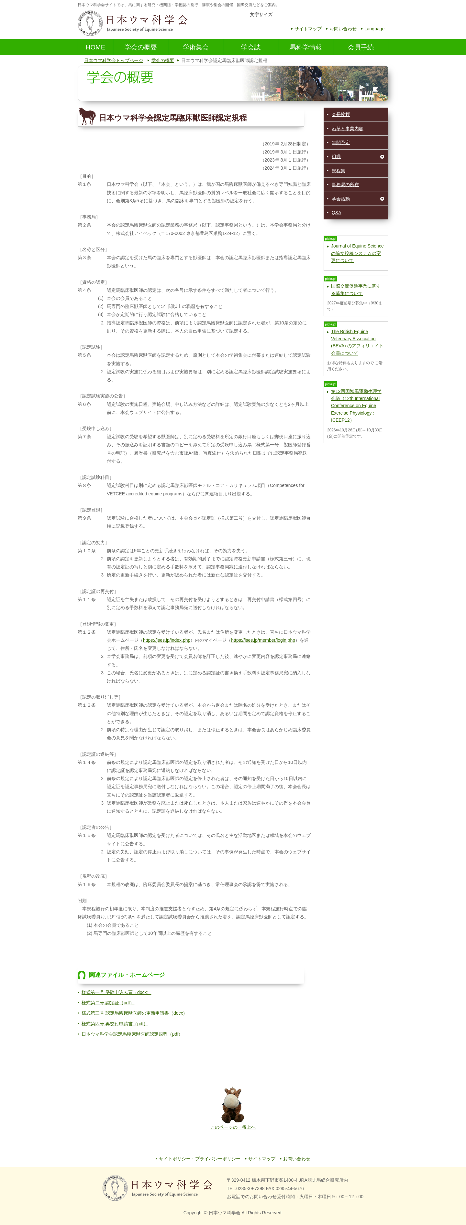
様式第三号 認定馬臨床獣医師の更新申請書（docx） (134, 1013)
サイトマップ (308, 28)
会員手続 (361, 47)
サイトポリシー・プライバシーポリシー (199, 1158)
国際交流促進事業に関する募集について (356, 289)
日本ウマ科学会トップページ (113, 60)
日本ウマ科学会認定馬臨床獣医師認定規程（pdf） (132, 1034)
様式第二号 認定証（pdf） (108, 1002)
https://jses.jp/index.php (166, 640)
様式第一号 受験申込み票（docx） (116, 992)
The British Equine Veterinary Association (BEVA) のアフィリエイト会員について (357, 342)
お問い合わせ (343, 28)
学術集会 (196, 47)
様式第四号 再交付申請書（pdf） (115, 1023)
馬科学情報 (306, 47)
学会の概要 (141, 47)
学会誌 (251, 47)
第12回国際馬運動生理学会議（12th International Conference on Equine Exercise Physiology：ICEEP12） (356, 406)
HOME (95, 47)
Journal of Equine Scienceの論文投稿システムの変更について (357, 253)
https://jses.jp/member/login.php (263, 640)
